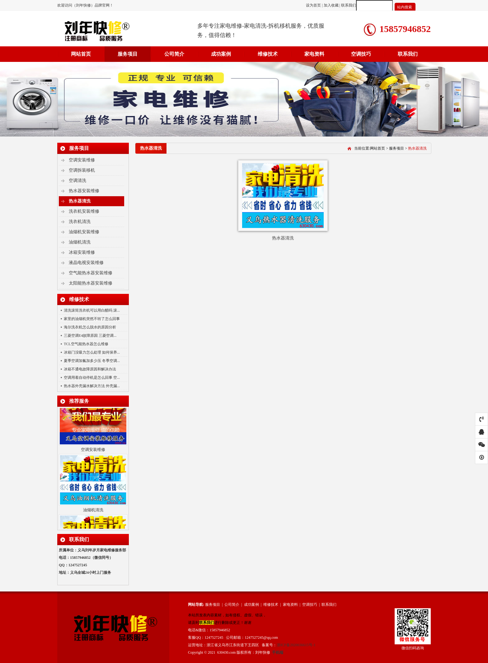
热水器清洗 (80, 201)
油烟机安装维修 (84, 232)
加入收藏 (331, 5)
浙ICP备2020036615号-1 (296, 645)
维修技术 (268, 54)
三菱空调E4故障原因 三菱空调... (90, 335)
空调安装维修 (82, 160)
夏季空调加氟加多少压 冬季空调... (92, 361)
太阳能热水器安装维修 (90, 283)
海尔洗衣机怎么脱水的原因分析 (90, 327)
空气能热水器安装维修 (90, 273)
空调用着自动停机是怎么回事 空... (92, 377)
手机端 (277, 652)
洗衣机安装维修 (84, 211)
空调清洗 (77, 180)
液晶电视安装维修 (86, 262)
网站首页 (81, 54)
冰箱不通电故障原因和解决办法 (90, 369)
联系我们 (348, 5)
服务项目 (128, 54)
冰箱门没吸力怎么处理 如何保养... (92, 352)
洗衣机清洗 (80, 221)
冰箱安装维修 (82, 252)
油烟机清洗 (80, 242)
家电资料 (314, 54)
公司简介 (174, 54)
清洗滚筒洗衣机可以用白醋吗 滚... (92, 310)
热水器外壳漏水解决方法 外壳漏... (92, 386)
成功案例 (221, 54)
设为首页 (314, 5)
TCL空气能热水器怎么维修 (86, 344)
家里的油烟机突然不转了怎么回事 (92, 319)
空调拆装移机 (82, 170)
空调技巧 (361, 54)
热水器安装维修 (84, 190)
